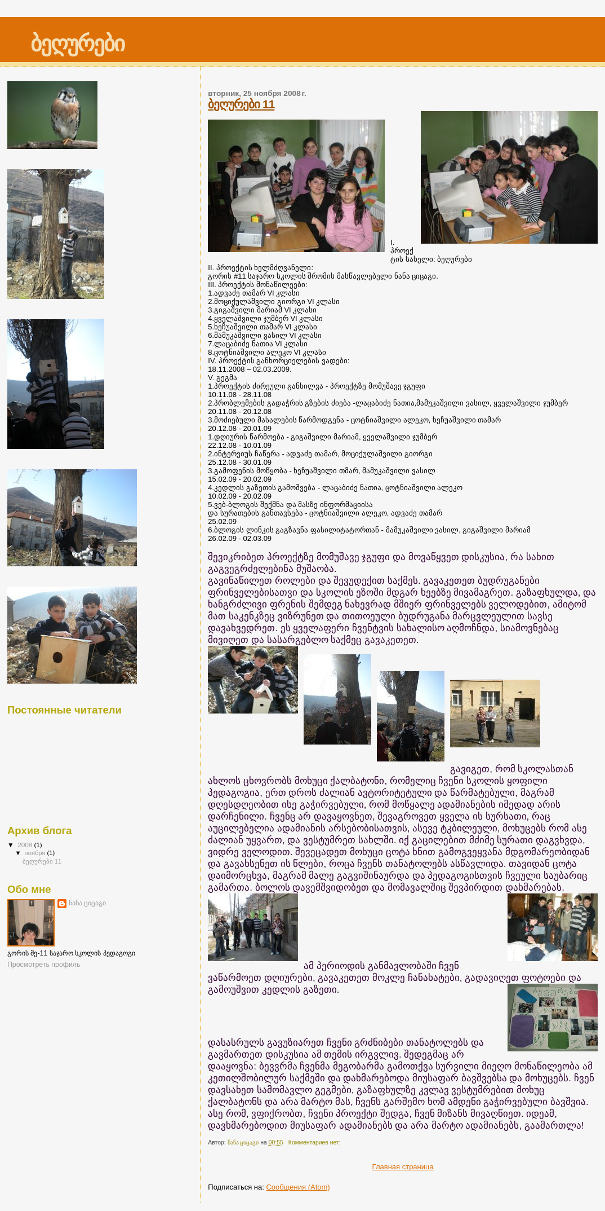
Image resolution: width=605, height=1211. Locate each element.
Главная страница (403, 1166)
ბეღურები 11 (241, 104)
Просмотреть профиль (43, 964)
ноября (36, 852)
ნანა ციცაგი (87, 903)
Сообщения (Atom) (298, 1187)
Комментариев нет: (315, 1142)
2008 (25, 844)
